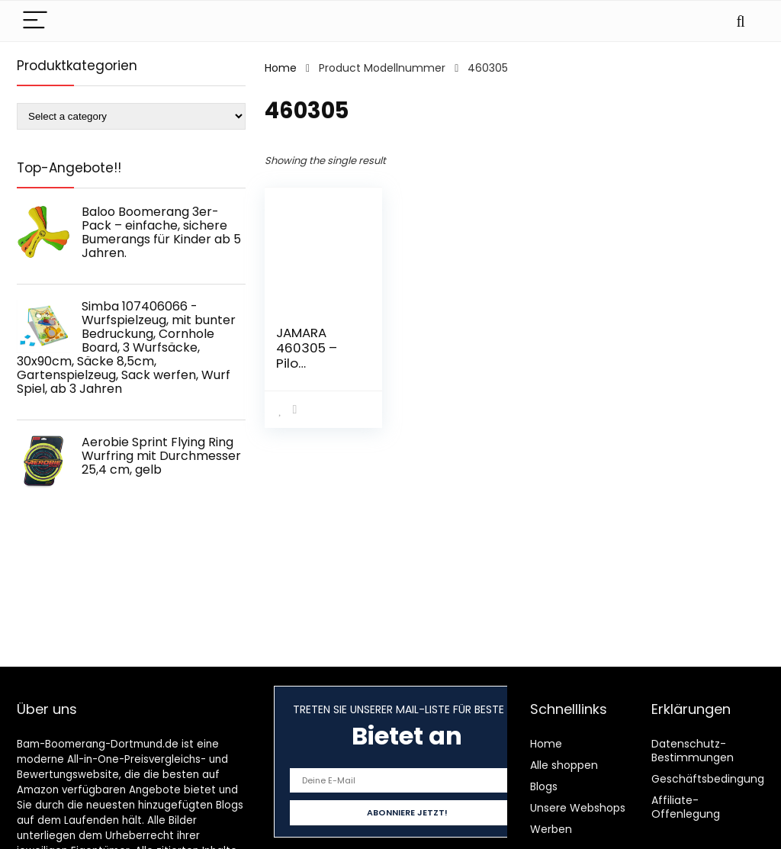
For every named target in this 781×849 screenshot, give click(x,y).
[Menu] (35, 21)
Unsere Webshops (577, 807)
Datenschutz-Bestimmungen (692, 750)
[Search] (740, 21)
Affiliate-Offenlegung (685, 807)
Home (281, 68)
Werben (551, 829)
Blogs (544, 786)
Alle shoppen (564, 765)
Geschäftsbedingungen (714, 778)
